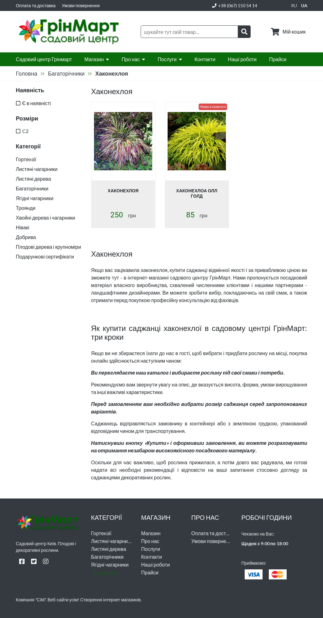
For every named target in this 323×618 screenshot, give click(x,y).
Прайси (277, 59)
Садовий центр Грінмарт (44, 59)
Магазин (94, 59)
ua (304, 5)
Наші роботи (242, 59)
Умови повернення (81, 5)
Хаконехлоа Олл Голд (196, 193)
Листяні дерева (108, 549)
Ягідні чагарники (110, 564)
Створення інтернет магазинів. (111, 599)
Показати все (104, 573)
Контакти (205, 59)
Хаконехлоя (123, 190)
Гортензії (101, 533)
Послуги (167, 59)
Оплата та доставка (36, 5)
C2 (25, 131)
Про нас (131, 59)
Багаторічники (66, 73)
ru (294, 5)
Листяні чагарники (112, 541)
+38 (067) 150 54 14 (234, 5)
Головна (26, 73)
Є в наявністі (36, 103)
